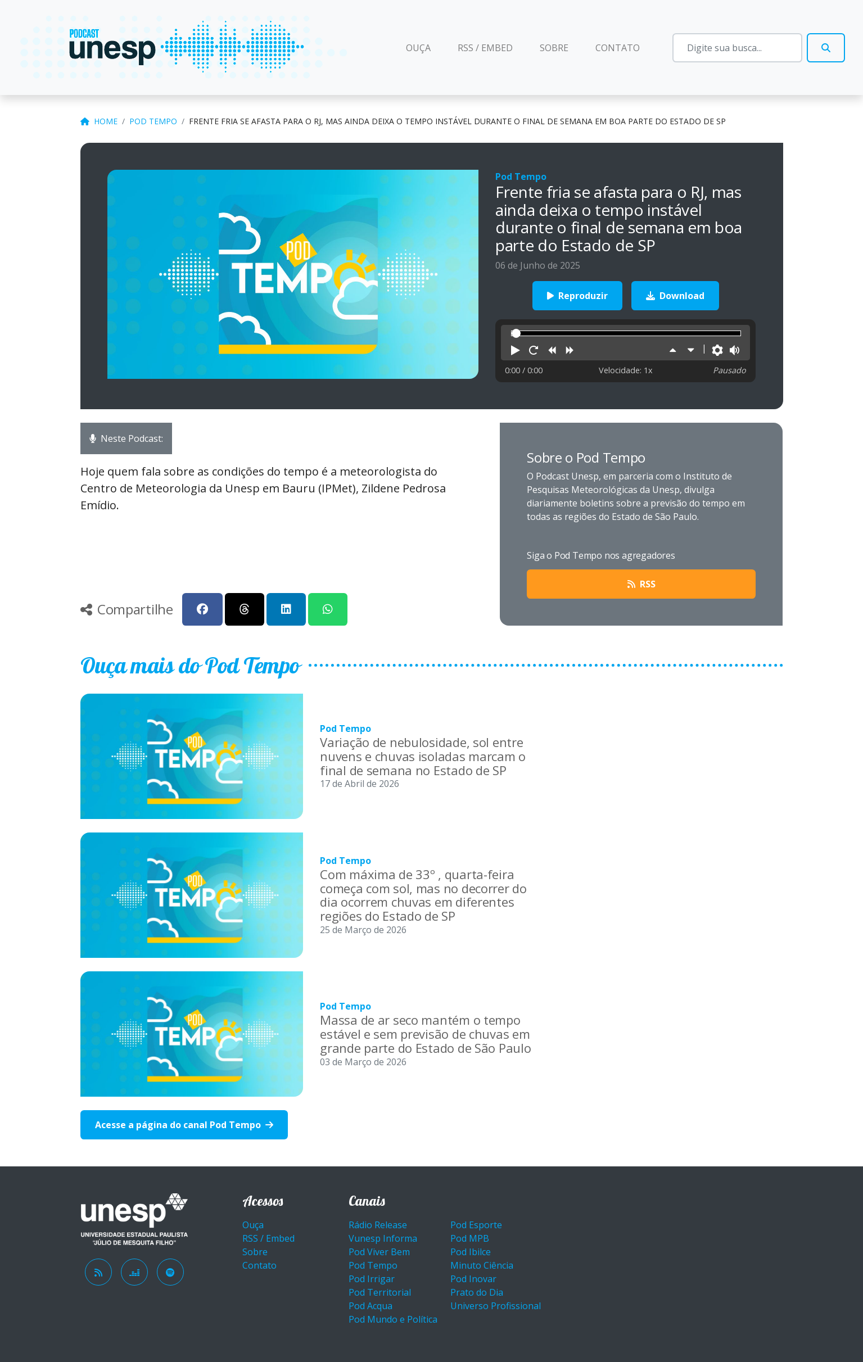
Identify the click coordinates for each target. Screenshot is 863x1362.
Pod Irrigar (372, 1279)
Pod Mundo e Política (393, 1319)
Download (675, 295)
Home (99, 121)
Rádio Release (378, 1225)
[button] (515, 350)
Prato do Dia (476, 1292)
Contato (617, 48)
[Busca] (737, 47)
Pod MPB (469, 1238)
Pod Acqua (370, 1306)
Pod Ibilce (470, 1252)
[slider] (516, 333)
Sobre (554, 48)
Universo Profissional (495, 1306)
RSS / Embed (268, 1238)
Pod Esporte (476, 1225)
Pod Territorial (380, 1292)
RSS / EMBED (485, 48)
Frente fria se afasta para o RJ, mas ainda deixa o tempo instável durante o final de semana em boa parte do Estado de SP (457, 121)
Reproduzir (577, 295)
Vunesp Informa (383, 1238)
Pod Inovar (473, 1279)
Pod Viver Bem (379, 1252)
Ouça (425, 47)
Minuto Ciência (481, 1265)
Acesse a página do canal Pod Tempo (184, 1125)
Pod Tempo (153, 121)
